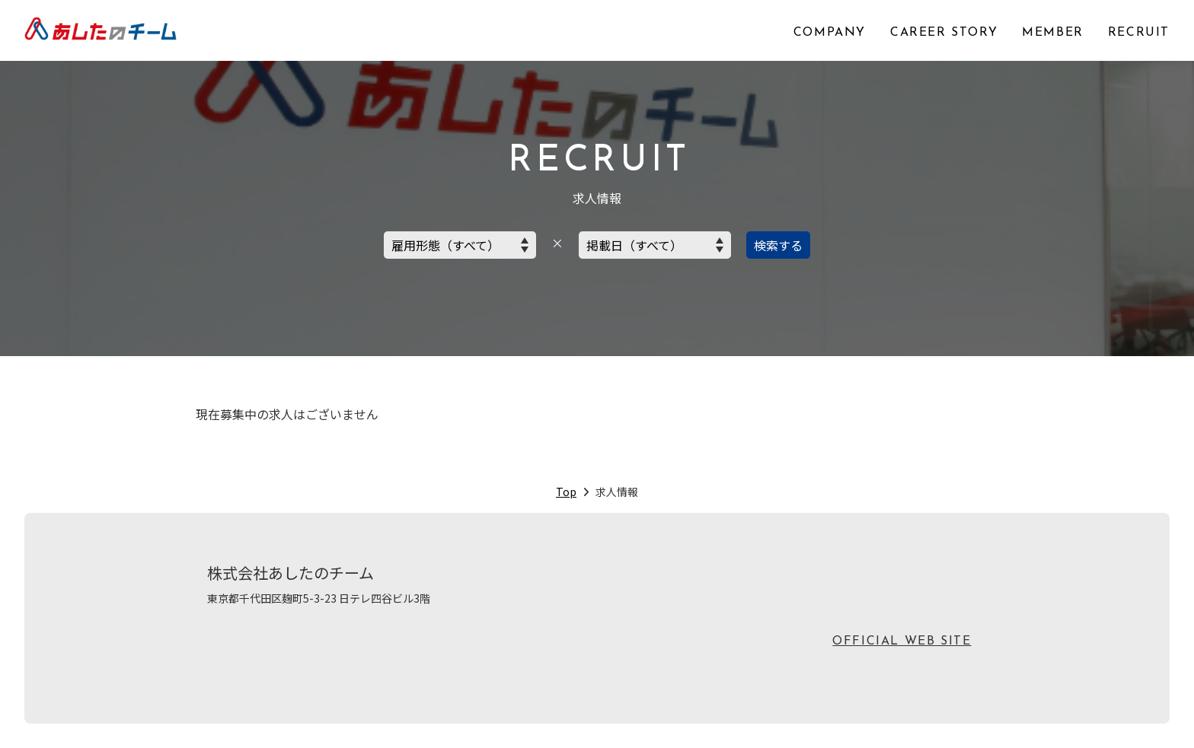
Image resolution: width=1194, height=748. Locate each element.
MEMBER (1053, 33)
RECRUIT (1139, 33)
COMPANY (829, 33)
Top (566, 491)
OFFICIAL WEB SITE (901, 641)
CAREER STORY (944, 33)
